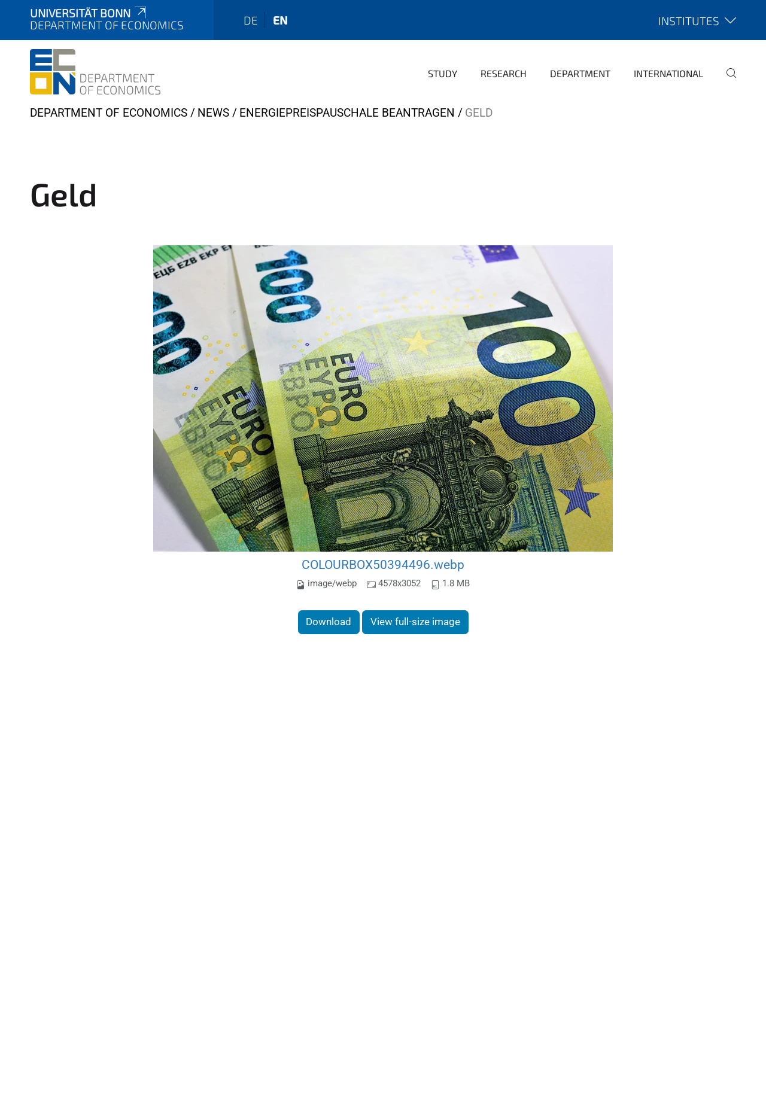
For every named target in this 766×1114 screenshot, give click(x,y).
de (251, 20)
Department (580, 73)
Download (328, 622)
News (213, 113)
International (668, 73)
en (280, 20)
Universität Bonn (89, 13)
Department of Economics (108, 113)
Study (442, 73)
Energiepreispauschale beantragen (347, 113)
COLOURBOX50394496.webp (383, 564)
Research (504, 73)
